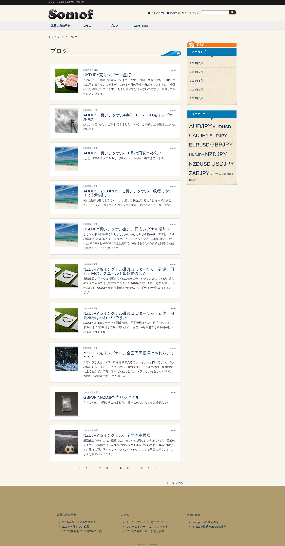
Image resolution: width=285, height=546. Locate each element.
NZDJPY (216, 154)
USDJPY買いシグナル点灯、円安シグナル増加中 (126, 229)
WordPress (141, 25)
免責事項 (175, 12)
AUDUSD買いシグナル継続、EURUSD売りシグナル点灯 (128, 117)
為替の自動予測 (60, 25)
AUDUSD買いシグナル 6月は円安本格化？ (122, 153)
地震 (224, 174)
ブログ (114, 25)
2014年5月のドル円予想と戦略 (145, 531)
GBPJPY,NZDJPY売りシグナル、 (113, 397)
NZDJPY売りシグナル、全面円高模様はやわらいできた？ (128, 355)
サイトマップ (192, 12)
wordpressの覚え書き (205, 522)
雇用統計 (193, 180)
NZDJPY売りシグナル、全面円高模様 (116, 435)
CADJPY (199, 135)
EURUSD (199, 144)
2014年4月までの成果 (75, 526)
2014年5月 (196, 89)
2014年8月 (196, 63)
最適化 (230, 174)
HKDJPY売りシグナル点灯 (107, 75)
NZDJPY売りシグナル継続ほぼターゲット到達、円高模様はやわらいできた (128, 315)
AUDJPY (200, 126)
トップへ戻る (174, 483)
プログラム (215, 174)
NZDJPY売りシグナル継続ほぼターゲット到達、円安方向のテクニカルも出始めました (128, 271)
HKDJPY (196, 155)
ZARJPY (199, 173)
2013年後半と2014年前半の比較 (82, 531)
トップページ (158, 12)
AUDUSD (222, 126)
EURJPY (218, 135)
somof (173, 70)
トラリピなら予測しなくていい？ (147, 522)
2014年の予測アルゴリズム (79, 522)
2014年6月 (196, 80)
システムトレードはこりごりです (147, 526)
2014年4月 (196, 98)
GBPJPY (221, 144)
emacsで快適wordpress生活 (209, 526)
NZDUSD (200, 164)
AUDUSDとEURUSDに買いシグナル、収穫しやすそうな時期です (128, 193)
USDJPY (222, 164)
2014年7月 (196, 71)
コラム (87, 25)
